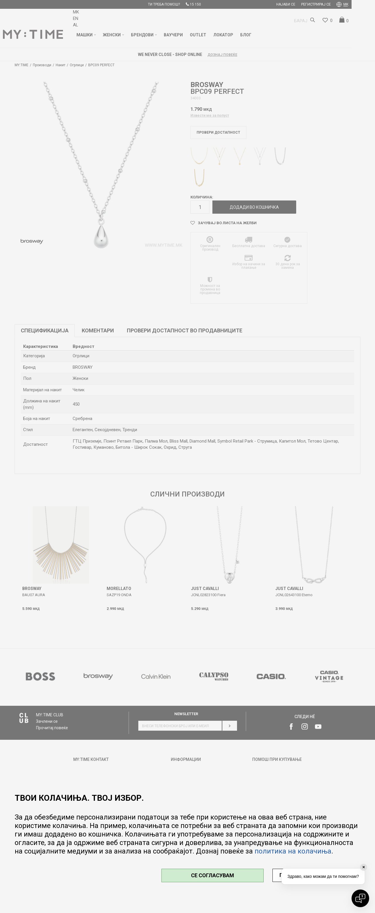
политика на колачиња (293, 851)
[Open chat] (360, 898)
